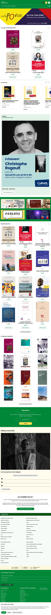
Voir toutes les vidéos (6, 490)
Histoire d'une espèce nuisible (42, 271)
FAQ (1, 593)
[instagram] (2, 586)
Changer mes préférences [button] (17, 612)
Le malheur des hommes (42, 297)
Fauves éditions (22, 597)
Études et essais (3, 540)
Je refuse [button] (9, 612)
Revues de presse (4, 596)
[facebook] (12, 586)
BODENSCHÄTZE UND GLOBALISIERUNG (25, 272)
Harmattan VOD (23, 594)
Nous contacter (43, 590)
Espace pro (3, 600)
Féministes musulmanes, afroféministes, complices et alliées (25, 323)
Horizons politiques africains (13, 47)
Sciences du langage (29, 543)
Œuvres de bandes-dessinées (5, 543)
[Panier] (49, 3)
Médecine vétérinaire (29, 540)
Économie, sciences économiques (6, 538)
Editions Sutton (22, 601)
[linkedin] (7, 586)
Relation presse (3, 597)
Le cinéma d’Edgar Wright (38, 72)
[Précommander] (13, 52)
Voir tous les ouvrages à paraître (25, 405)
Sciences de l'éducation (4, 564)
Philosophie (3, 549)
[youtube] (10, 586)
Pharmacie (2, 547)
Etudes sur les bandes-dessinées (31, 519)
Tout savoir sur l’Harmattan (25, 510)
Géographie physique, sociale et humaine (32, 521)
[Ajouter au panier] (12, 77)
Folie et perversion (38, 47)
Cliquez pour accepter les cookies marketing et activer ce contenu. (25, 453)
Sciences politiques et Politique (31, 547)
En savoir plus (6, 105)
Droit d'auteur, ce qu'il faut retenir (8, 322)
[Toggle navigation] (49, 6)
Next (48, 83)
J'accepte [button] (3, 612)
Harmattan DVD (23, 593)
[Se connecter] (46, 3)
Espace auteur (3, 601)
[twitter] (4, 586)
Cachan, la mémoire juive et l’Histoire (12, 72)
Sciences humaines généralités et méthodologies (34, 545)
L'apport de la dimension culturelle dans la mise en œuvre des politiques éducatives (42, 245)
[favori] (18, 45)
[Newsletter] (43, 3)
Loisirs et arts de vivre (30, 536)
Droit (1, 536)
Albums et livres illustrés (5, 521)
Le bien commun (23, 600)
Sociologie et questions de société (31, 549)
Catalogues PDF (3, 594)
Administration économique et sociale (7, 519)
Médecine (27, 538)
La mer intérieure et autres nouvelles (25, 297)
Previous (46, 83)
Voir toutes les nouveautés (25, 333)
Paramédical (3, 545)
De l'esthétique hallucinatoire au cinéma (25, 245)
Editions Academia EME (24, 596)
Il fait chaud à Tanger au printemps (8, 297)
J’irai (42, 322)
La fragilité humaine (8, 271)
